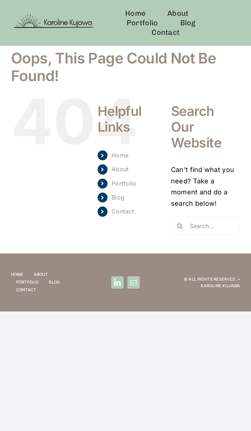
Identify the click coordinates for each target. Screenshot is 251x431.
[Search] (180, 226)
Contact (123, 211)
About (120, 169)
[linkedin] (117, 282)
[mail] (133, 282)
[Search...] (205, 226)
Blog (118, 197)
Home (120, 155)
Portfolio (124, 183)
